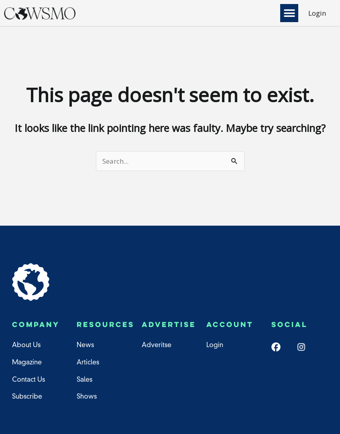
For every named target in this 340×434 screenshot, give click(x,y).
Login (317, 13)
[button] (289, 13)
